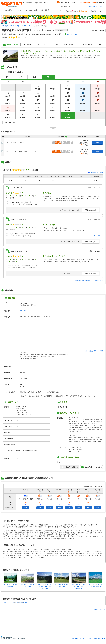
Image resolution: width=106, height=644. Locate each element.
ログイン (102, 7)
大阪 (12, 602)
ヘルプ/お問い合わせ (99, 638)
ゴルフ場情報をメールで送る (91, 467)
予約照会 (93, 11)
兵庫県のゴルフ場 (26, 26)
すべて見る (97, 235)
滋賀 (4, 602)
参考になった (90, 210)
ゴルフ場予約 (8, 10)
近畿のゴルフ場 (14, 26)
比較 (2, 136)
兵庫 (16, 602)
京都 (8, 602)
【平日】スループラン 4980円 (14, 142)
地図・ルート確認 (72, 34)
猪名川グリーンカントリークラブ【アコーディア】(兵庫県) (44, 586)
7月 (48, 77)
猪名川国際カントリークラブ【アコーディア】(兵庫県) (78, 586)
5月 (20, 77)
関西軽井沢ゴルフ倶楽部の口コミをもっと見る (89, 280)
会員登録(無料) (93, 7)
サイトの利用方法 (75, 638)
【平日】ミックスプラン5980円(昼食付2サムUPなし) (21, 151)
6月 (34, 77)
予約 (97, 142)
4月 (7, 77)
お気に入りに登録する (69, 467)
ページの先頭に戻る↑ (100, 609)
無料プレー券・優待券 (41, 10)
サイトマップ (87, 638)
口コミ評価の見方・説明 (96, 172)
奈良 (20, 602)
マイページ (101, 11)
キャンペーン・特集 (25, 10)
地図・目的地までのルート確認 (93, 351)
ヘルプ (76, 2)
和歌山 (25, 602)
